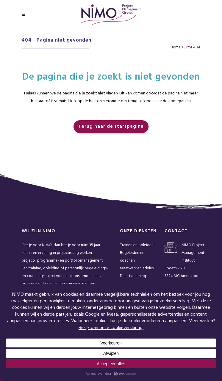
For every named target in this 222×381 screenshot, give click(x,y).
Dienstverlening (133, 276)
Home (176, 47)
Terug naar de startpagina (111, 126)
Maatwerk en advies (137, 268)
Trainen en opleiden (137, 245)
